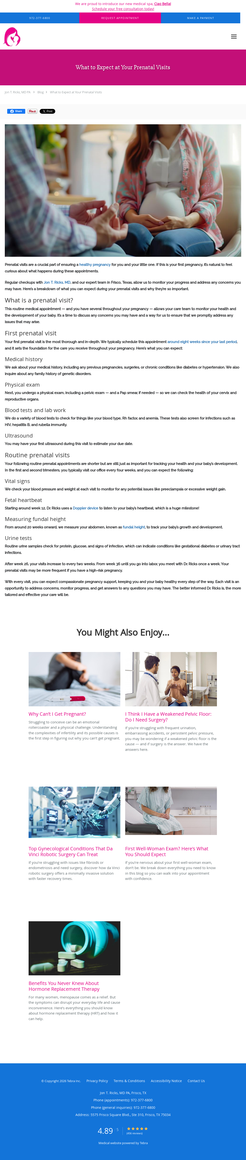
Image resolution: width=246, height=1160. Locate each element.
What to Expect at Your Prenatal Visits (76, 92)
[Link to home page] (27, 37)
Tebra (144, 1143)
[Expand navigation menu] (233, 36)
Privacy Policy (97, 1080)
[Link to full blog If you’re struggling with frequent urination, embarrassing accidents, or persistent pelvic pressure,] (171, 688)
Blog (40, 92)
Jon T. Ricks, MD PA (18, 92)
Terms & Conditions (129, 1080)
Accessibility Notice (166, 1080)
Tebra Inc (73, 1081)
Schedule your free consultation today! (123, 8)
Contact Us (196, 1080)
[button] (120, 18)
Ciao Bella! (162, 3)
